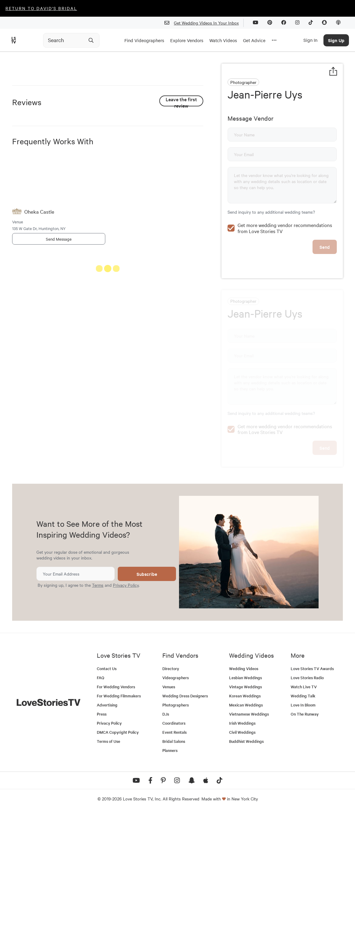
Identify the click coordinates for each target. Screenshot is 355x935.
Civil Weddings (242, 854)
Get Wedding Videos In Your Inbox (204, 23)
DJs (165, 836)
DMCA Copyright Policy (118, 854)
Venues (168, 809)
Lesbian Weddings (245, 800)
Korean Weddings (245, 818)
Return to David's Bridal (41, 8)
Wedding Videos (243, 791)
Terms (97, 707)
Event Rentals (174, 854)
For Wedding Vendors (116, 809)
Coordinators (173, 845)
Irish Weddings (242, 845)
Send (325, 234)
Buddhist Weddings (246, 864)
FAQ (100, 800)
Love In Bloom (303, 827)
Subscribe (147, 696)
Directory (170, 791)
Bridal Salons (173, 864)
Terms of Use (108, 864)
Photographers (175, 827)
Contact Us (107, 791)
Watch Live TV (304, 809)
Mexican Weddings (246, 827)
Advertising (107, 827)
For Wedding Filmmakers (119, 818)
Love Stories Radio (307, 800)
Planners (170, 873)
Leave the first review (181, 208)
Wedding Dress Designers (185, 818)
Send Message (59, 346)
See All (180, 377)
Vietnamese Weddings (249, 836)
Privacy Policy (126, 707)
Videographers (175, 800)
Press (101, 836)
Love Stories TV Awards (312, 791)
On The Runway (305, 836)
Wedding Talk (303, 818)
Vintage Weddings (245, 809)
